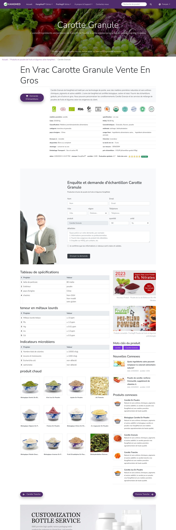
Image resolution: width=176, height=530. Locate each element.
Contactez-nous (102, 4)
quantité (112, 224)
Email (111, 204)
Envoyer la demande (79, 261)
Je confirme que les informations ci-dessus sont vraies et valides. (96, 251)
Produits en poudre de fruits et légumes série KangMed (32, 59)
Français (164, 4)
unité (132, 224)
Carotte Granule (132, 353)
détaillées (71, 234)
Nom (69, 204)
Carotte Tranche (31, 500)
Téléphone (113, 214)
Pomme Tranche (144, 500)
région (90, 214)
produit (70, 224)
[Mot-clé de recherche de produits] (134, 4)
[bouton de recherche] (151, 4)
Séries (43, 4)
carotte (117, 353)
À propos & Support (83, 4)
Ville (69, 214)
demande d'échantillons (40, 136)
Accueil (30, 4)
